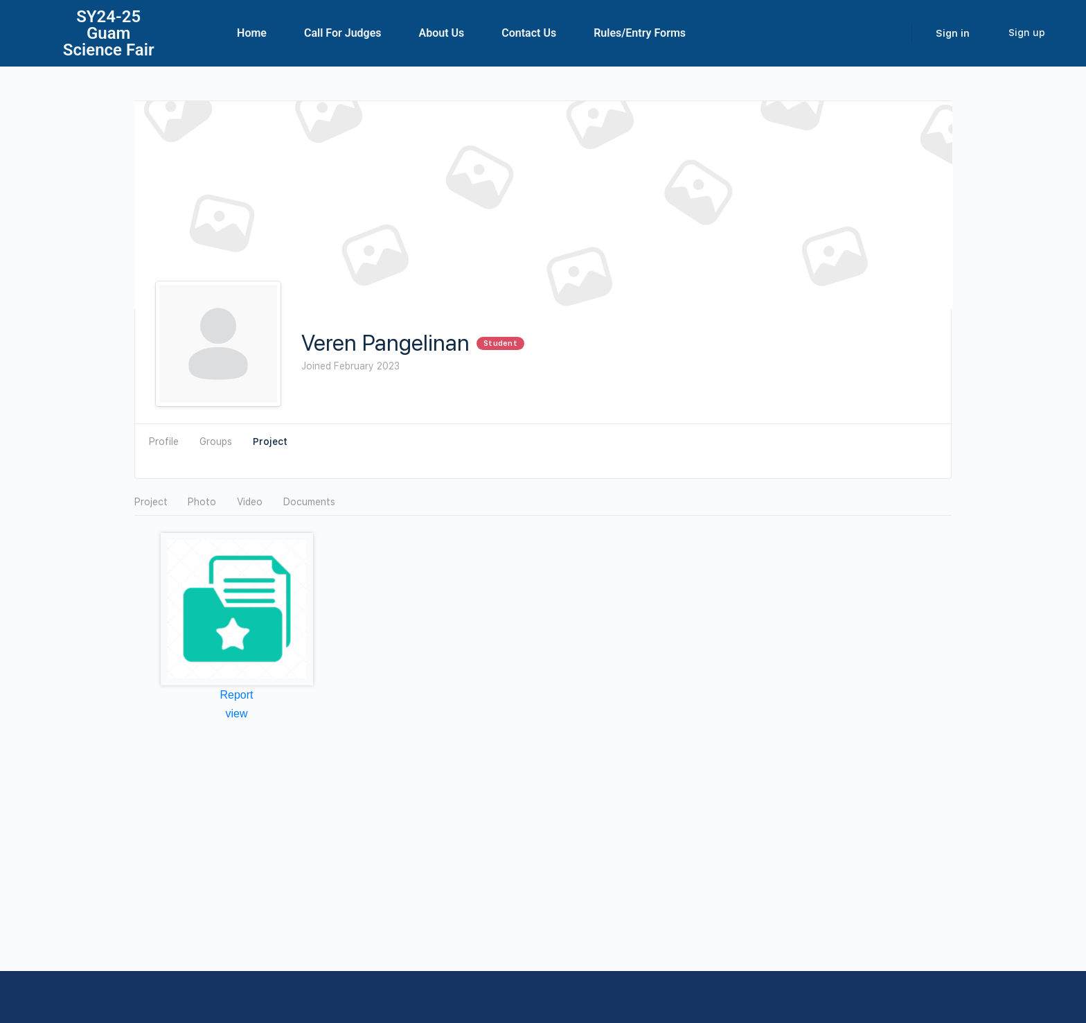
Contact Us (528, 33)
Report (236, 695)
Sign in (953, 33)
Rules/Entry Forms (640, 33)
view (236, 713)
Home (252, 33)
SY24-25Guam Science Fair (108, 33)
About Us (442, 33)
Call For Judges (343, 33)
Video (249, 501)
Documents (309, 501)
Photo (202, 501)
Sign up (1026, 32)
